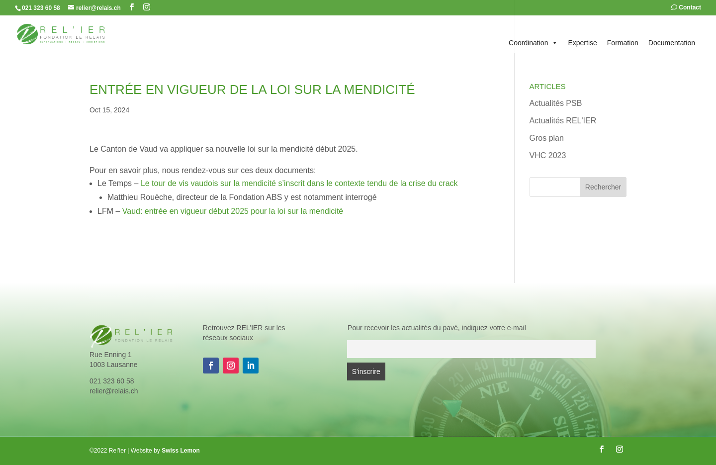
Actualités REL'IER (563, 120)
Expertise (582, 43)
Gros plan (547, 138)
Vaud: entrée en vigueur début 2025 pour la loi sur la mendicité (232, 211)
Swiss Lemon (181, 450)
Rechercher (603, 187)
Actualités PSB (556, 103)
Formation (622, 43)
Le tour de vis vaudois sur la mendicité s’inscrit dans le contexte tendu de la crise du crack (299, 183)
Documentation (671, 43)
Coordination (533, 43)
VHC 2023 (548, 155)
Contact (686, 7)
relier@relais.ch (114, 391)
